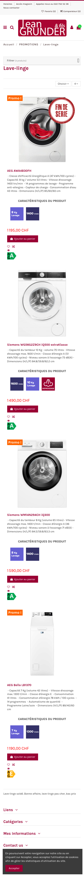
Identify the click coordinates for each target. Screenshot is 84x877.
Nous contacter (11, 7)
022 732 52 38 (61, 4)
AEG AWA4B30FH (19, 170)
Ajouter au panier (22, 238)
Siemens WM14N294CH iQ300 (28, 515)
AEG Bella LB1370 (19, 685)
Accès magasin (24, 4)
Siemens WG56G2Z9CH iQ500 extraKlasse (37, 344)
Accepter (14, 868)
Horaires (8, 4)
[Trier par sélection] (63, 84)
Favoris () (48, 11)
